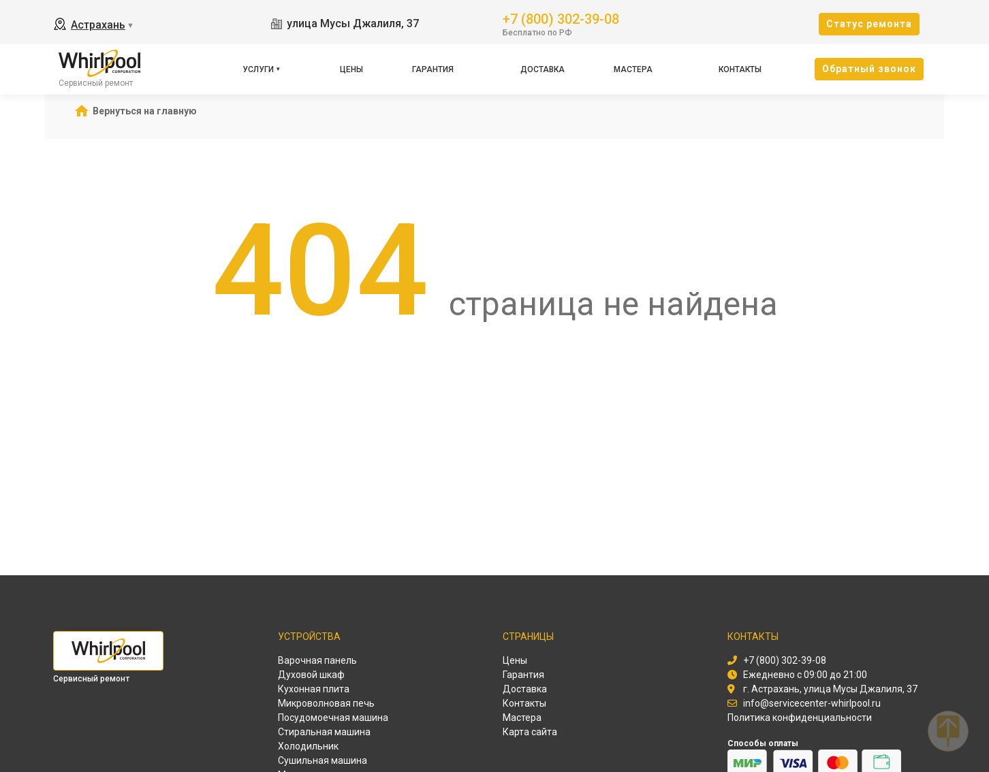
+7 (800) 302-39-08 (561, 18)
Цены (351, 69)
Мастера (633, 69)
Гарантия (433, 69)
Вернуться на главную (145, 111)
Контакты (740, 69)
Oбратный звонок (869, 68)
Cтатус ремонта (869, 23)
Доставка (542, 69)
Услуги (258, 69)
